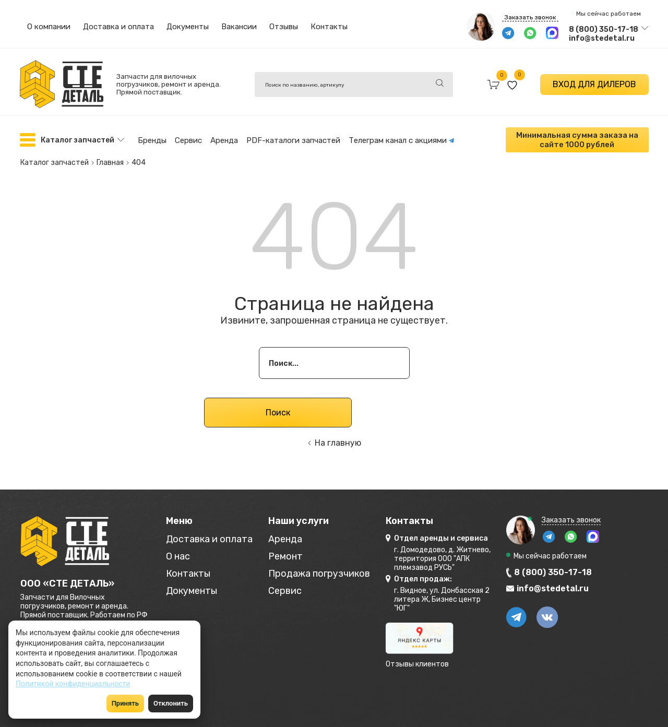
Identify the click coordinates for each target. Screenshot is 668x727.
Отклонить (170, 703)
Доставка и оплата (118, 26)
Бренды (152, 140)
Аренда (224, 140)
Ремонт (285, 556)
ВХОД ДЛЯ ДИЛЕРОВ (594, 84)
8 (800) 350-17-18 (603, 29)
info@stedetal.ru (602, 38)
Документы (187, 26)
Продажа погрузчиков (319, 573)
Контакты (329, 26)
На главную (338, 443)
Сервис (188, 140)
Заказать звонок (530, 17)
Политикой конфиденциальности (73, 684)
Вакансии (239, 26)
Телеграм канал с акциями (402, 140)
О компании (48, 26)
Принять (125, 703)
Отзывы (283, 26)
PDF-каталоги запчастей (293, 140)
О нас (178, 556)
